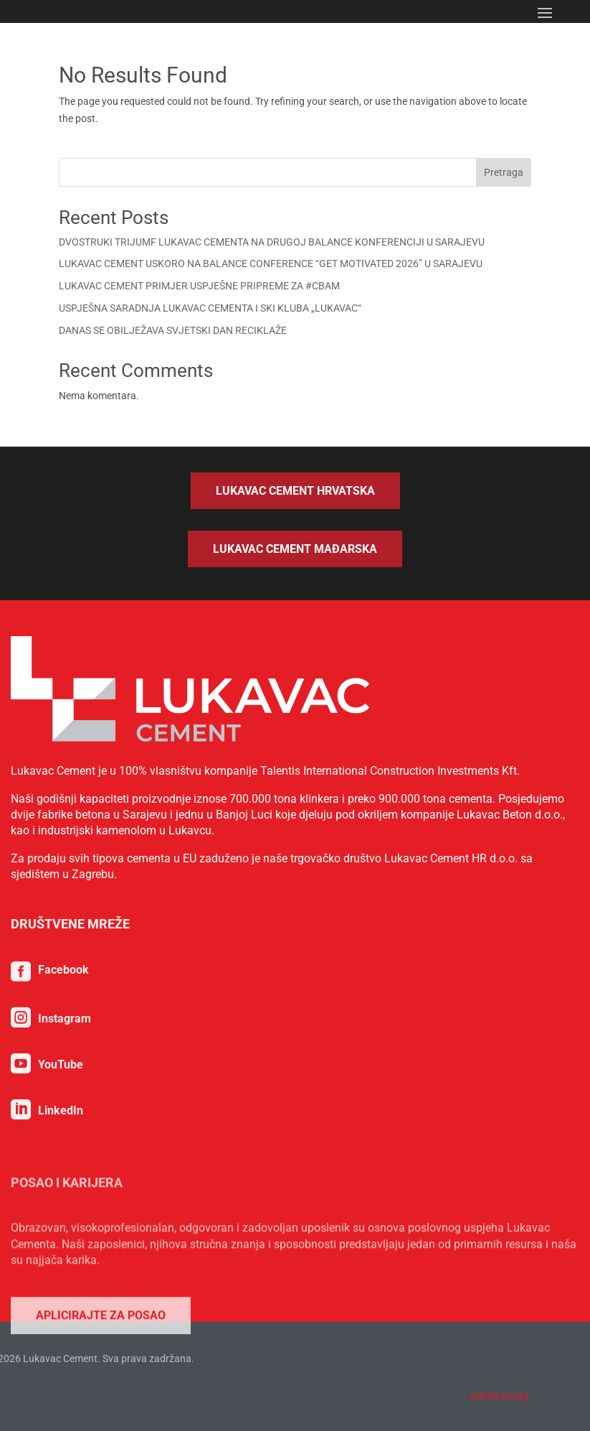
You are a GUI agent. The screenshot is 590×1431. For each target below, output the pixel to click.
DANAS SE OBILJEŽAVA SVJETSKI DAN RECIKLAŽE (173, 330)
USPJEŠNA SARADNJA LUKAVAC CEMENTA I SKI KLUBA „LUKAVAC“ (210, 308)
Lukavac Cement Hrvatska (295, 491)
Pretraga (503, 172)
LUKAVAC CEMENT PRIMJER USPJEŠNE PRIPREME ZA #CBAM (199, 286)
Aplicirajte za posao (101, 1397)
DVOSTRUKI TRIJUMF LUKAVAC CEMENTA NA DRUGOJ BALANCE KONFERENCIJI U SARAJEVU (272, 242)
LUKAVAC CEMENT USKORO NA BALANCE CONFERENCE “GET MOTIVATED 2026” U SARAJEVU (270, 263)
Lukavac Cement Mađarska (295, 549)
